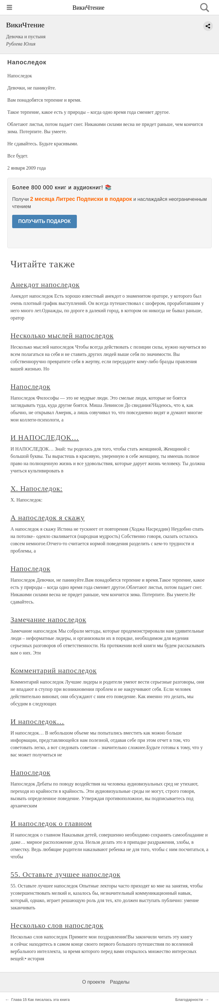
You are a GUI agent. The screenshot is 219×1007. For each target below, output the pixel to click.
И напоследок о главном (51, 823)
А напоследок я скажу (48, 518)
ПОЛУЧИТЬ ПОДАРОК (44, 221)
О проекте (93, 982)
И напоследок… (37, 721)
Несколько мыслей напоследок (62, 336)
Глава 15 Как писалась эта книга (40, 1000)
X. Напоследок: (37, 488)
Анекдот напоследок (45, 285)
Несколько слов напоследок (57, 925)
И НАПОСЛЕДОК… (45, 437)
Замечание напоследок (49, 619)
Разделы (119, 982)
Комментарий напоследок (54, 670)
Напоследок (31, 386)
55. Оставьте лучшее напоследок (66, 874)
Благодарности (189, 1000)
